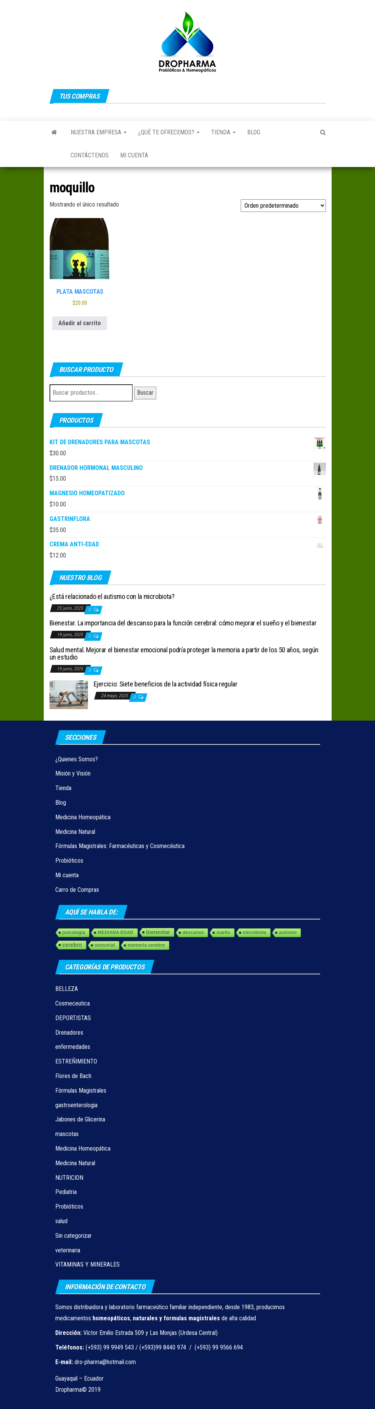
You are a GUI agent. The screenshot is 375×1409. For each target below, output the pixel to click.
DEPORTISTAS (73, 1018)
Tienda (223, 132)
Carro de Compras (77, 889)
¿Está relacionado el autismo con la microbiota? (112, 596)
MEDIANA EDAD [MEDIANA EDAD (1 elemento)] (116, 932)
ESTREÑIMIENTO (76, 1061)
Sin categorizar (73, 1235)
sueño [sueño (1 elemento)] (223, 932)
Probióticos (69, 860)
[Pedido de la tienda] (283, 205)
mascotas (67, 1134)
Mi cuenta (134, 155)
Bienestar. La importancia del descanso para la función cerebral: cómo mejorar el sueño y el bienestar (183, 623)
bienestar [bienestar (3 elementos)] (158, 932)
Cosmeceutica (72, 1003)
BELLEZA (66, 988)
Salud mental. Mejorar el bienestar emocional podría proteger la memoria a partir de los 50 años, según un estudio (184, 654)
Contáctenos (90, 155)
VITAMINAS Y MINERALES (87, 1264)
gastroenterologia (76, 1105)
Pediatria (66, 1192)
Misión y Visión (73, 773)
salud (61, 1221)
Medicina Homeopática (83, 817)
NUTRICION (69, 1177)
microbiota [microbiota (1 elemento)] (254, 932)
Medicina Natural (75, 831)
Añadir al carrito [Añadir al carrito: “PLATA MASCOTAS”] (79, 323)
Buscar (145, 392)
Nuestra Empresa (99, 132)
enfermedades (72, 1046)
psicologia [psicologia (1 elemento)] (74, 932)
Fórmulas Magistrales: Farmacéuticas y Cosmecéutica (120, 846)
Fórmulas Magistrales (80, 1090)
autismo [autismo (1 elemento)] (288, 932)
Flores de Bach (73, 1076)
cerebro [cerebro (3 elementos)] (72, 945)
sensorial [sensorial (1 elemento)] (105, 945)
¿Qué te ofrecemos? (169, 132)
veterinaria (67, 1250)
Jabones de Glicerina (80, 1119)
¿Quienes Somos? (76, 759)
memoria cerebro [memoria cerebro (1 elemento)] (146, 945)
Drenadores (69, 1032)
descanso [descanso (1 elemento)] (193, 932)
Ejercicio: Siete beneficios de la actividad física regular (166, 684)
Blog (253, 132)
